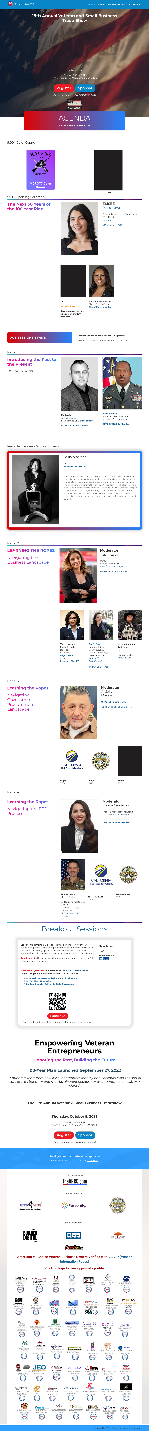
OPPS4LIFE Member (113, 225)
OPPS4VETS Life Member (75, 425)
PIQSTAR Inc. (67, 655)
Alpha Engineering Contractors (116, 707)
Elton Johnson (110, 413)
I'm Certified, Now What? (39, 981)
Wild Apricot (112, 1428)
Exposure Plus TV (69, 661)
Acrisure (107, 220)
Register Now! (57, 1016)
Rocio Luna (111, 208)
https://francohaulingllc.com (114, 566)
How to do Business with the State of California (51, 978)
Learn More (122, 340)
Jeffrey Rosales (68, 418)
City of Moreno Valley (100, 307)
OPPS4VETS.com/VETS (73, 971)
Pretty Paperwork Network (116, 814)
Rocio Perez (95, 644)
